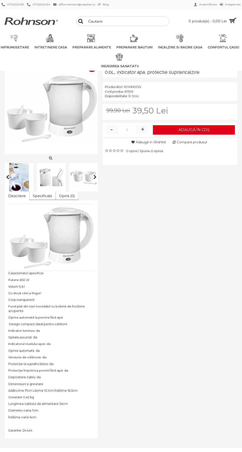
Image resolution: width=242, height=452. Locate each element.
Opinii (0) (67, 196)
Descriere (17, 196)
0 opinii (131, 151)
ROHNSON (132, 87)
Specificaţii (42, 196)
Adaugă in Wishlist (151, 142)
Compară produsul (192, 142)
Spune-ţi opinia (151, 151)
